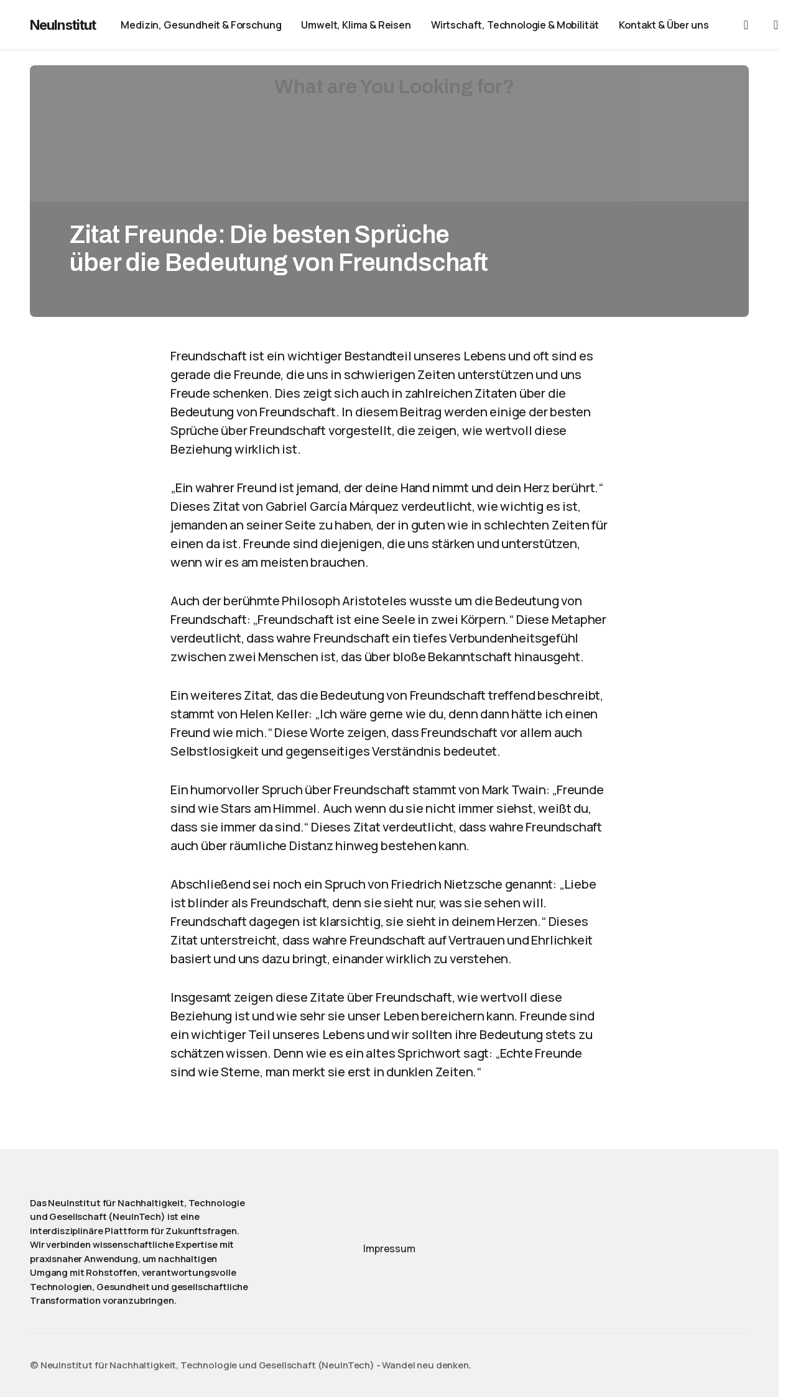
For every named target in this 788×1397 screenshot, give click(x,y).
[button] (745, 24)
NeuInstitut (63, 25)
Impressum (389, 1248)
